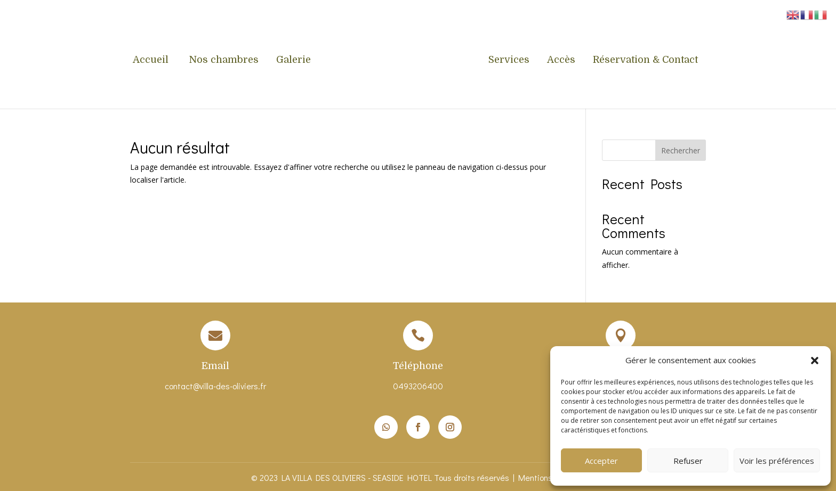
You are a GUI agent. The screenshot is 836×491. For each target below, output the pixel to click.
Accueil (152, 60)
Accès (561, 60)
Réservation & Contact (645, 60)
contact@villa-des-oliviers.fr (215, 385)
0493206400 (418, 385)
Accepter (601, 460)
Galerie (293, 60)
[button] (814, 360)
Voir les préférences (776, 460)
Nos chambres (224, 60)
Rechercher (680, 150)
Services (508, 60)
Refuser (688, 460)
